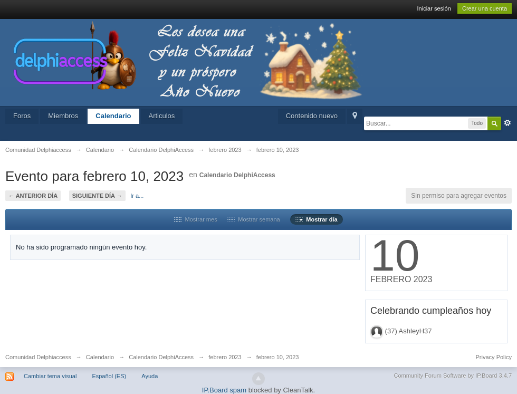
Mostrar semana (253, 219)
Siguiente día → (97, 196)
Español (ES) (109, 376)
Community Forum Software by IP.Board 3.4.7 (453, 375)
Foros (22, 116)
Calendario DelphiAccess (237, 175)
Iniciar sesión (434, 8)
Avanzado (507, 123)
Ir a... (136, 196)
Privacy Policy (494, 357)
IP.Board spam (224, 390)
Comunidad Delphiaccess (38, 357)
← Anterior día (33, 196)
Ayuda (149, 376)
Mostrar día (316, 219)
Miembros (63, 116)
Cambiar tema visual (50, 376)
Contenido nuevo (312, 116)
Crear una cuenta (484, 8)
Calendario (113, 116)
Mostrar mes (195, 219)
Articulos (162, 116)
